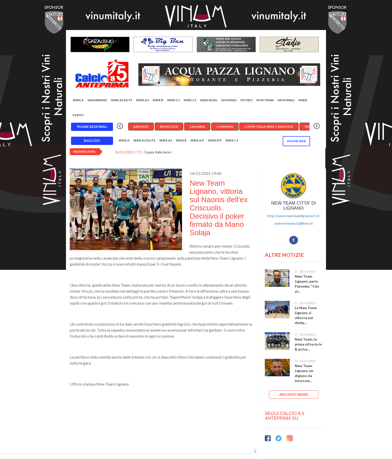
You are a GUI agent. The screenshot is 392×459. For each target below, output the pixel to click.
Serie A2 (142, 100)
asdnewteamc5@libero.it (293, 223)
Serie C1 (173, 100)
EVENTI (78, 115)
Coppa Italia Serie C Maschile (268, 126)
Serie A (78, 100)
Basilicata (169, 126)
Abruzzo (141, 126)
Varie (302, 100)
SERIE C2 (190, 100)
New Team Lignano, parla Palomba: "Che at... (307, 283)
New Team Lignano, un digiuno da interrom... (304, 373)
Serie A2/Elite (144, 140)
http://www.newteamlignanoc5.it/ (293, 216)
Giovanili (229, 100)
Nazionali (286, 100)
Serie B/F (215, 140)
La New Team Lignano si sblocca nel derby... (306, 315)
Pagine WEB (296, 141)
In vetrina (265, 100)
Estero (246, 100)
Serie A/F (197, 140)
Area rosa (208, 100)
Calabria (197, 126)
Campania (224, 126)
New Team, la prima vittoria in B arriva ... (308, 344)
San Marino (97, 100)
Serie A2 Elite (121, 100)
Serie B (157, 100)
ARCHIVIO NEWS (293, 394)
